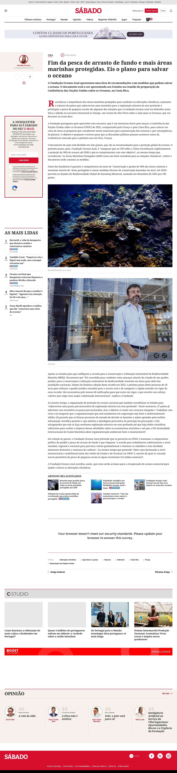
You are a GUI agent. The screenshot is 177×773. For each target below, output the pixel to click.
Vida (50, 55)
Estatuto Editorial (54, 766)
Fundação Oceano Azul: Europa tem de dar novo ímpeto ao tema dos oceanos (159, 482)
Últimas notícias (33, 19)
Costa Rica (134, 560)
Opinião (77, 19)
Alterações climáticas (68, 560)
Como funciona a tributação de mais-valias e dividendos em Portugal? (22, 633)
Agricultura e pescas (90, 560)
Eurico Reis (10, 719)
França (147, 560)
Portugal (51, 19)
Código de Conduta (99, 766)
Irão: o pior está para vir (115, 717)
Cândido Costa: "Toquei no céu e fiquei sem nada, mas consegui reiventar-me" (26, 260)
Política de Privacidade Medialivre (29, 171)
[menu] (6, 11)
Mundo (64, 19)
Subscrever (24, 160)
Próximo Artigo (162, 571)
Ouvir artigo (68, 55)
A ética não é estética (69, 717)
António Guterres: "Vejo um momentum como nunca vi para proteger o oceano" (115, 496)
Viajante (136, 19)
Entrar (163, 10)
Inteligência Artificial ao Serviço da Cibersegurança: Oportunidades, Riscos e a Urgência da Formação (160, 722)
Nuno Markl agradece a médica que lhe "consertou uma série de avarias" (26, 308)
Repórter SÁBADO (107, 19)
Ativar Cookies (123, 766)
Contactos (112, 766)
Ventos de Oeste (24, 712)
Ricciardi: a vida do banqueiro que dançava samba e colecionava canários (25, 243)
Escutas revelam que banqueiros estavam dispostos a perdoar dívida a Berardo (26, 277)
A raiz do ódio (27, 716)
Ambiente (120, 560)
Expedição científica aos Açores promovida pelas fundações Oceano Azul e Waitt (114, 484)
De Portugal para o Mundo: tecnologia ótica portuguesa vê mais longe (108, 633)
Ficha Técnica (68, 766)
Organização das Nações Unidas (61, 563)
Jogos (124, 19)
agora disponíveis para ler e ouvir (88, 34)
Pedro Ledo (140, 719)
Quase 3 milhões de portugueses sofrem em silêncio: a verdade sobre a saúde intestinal (66, 633)
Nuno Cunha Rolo (53, 720)
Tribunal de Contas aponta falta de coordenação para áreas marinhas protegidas (63, 496)
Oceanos (107, 560)
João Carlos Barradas (96, 720)
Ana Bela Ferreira (23, 65)
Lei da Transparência (82, 766)
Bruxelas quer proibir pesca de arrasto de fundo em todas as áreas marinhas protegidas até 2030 (72, 484)
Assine (151, 10)
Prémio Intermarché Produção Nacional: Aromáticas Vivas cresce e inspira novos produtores (151, 635)
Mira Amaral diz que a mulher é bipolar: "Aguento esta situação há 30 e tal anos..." (26, 294)
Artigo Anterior (57, 571)
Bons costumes (110, 712)
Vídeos (89, 19)
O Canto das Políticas (68, 712)
